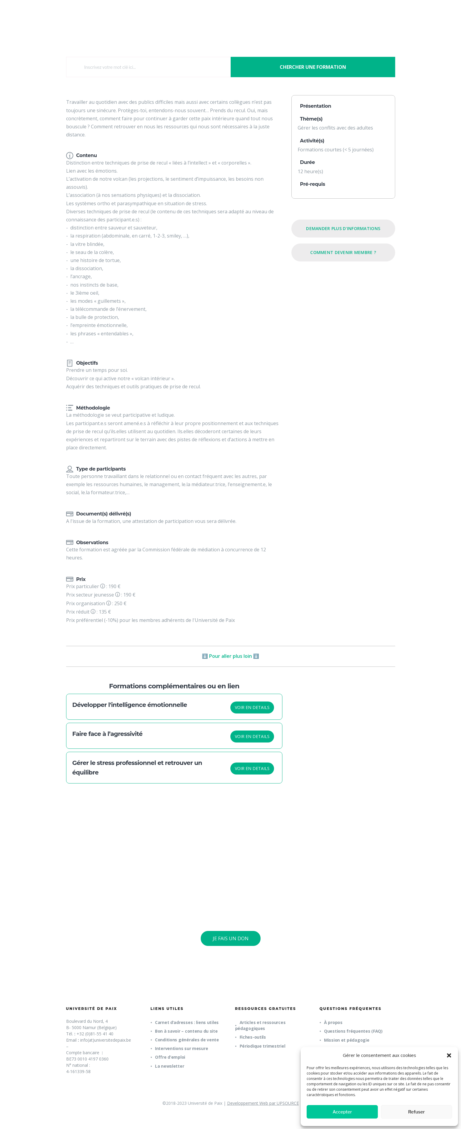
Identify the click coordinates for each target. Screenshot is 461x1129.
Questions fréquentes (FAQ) (353, 1031)
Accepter (342, 1112)
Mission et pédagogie (346, 1040)
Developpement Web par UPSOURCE (263, 1103)
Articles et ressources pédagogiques (260, 1025)
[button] (449, 1055)
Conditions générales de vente (187, 1040)
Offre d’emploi (170, 1057)
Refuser (416, 1112)
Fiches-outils (253, 1037)
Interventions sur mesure (181, 1048)
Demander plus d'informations (343, 228)
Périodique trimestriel (262, 1046)
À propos (333, 1022)
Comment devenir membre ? (343, 252)
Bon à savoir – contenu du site (186, 1031)
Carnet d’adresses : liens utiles (187, 1022)
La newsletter (169, 1066)
